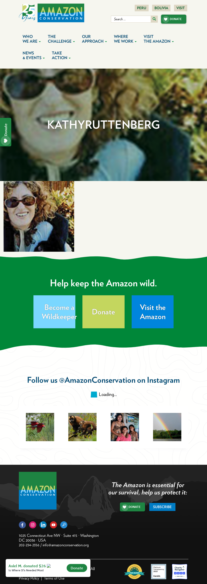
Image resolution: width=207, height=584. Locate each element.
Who (32, 39)
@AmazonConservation (97, 380)
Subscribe (162, 507)
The (61, 39)
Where (125, 39)
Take (61, 55)
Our (94, 39)
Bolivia (161, 8)
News (34, 55)
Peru (141, 8)
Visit (180, 8)
